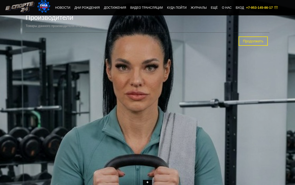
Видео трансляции (146, 8)
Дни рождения (87, 8)
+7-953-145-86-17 (260, 8)
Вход (240, 8)
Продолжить (253, 41)
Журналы (199, 8)
